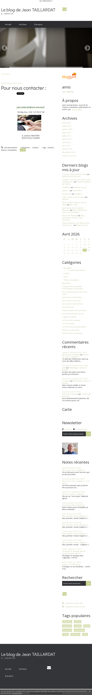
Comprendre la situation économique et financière (72, 287)
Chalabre (78, 194)
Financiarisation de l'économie (74, 310)
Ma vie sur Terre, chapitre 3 (75, 355)
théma (86, 626)
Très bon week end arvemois (74, 174)
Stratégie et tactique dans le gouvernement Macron (74, 552)
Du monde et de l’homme (72, 304)
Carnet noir (66, 194)
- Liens (65, 276)
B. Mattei (66, 381)
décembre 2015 (68, 152)
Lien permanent (9, 147)
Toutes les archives (69, 156)
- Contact (35, 147)
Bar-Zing (73, 204)
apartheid (67, 630)
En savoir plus (17, 693)
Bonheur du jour (80, 187)
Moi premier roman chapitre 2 (74, 533)
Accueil (8, 24)
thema (3, 150)
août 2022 (66, 123)
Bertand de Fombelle (71, 354)
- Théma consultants (70, 280)
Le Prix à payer (68, 323)
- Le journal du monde (76, 270)
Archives (22, 24)
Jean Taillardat (68, 91)
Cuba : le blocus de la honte (73, 197)
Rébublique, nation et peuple (74, 368)
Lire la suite (76, 109)
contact (51, 147)
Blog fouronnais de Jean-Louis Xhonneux (73, 217)
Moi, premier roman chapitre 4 (74, 516)
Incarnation (77, 190)
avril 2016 (66, 145)
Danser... (65, 190)
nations (78, 626)
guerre (77, 621)
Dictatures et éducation (72, 297)
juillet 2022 (66, 126)
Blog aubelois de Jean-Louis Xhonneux (74, 211)
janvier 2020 (67, 129)
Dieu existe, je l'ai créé (71, 300)
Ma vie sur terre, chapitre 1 (73, 494)
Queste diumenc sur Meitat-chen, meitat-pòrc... (76, 224)
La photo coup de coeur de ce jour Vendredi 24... (76, 180)
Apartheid (66, 283)
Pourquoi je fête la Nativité (73, 505)
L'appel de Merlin (69, 317)
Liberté (65, 199)
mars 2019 (66, 132)
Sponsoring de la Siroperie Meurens (73, 209)
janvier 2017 (67, 139)
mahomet (67, 621)
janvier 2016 (67, 149)
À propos (38, 24)
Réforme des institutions (72, 333)
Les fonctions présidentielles (74, 327)
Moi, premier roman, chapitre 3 (75, 525)
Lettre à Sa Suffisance (71, 564)
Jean (64, 367)
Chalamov (66, 187)
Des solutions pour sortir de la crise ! (74, 293)
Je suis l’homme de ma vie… (73, 314)
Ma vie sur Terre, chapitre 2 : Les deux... (75, 482)
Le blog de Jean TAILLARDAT (28, 10)
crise (85, 634)
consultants (12, 150)
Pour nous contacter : (23, 87)
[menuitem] (8, 24)
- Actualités (66, 268)
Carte (67, 409)
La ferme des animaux (71, 320)
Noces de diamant (69, 215)
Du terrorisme (68, 307)
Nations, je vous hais (70, 330)
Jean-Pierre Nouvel (70, 394)
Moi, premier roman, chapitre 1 (75, 542)
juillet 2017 (66, 136)
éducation (75, 634)
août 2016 (66, 142)
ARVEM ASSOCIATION (71, 176)
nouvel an (67, 626)
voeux (65, 634)
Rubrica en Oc (82, 225)
